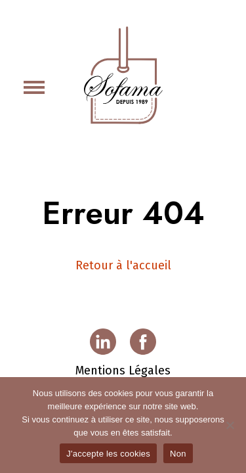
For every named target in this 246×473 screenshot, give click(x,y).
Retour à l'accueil (123, 265)
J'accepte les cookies (108, 454)
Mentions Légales (123, 370)
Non (178, 454)
